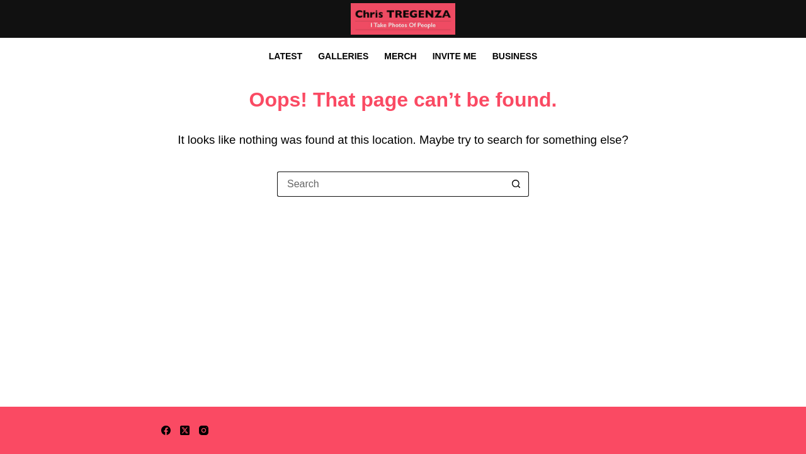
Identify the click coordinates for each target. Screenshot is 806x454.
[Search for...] (390, 184)
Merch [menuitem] (400, 56)
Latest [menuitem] (285, 56)
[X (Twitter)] (185, 430)
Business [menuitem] (515, 56)
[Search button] (516, 184)
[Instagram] (203, 430)
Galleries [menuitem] (343, 56)
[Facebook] (166, 430)
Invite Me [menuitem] (455, 56)
